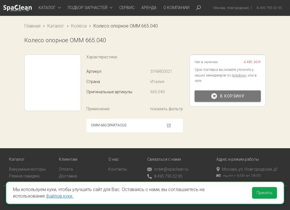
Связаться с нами (164, 155)
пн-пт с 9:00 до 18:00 (238, 171)
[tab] (49, 8)
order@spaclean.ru (167, 164)
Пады (14, 178)
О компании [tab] (176, 7)
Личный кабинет (74, 178)
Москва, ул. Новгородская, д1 (247, 164)
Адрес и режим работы (237, 155)
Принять (264, 192)
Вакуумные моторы (27, 164)
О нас (113, 155)
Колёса (79, 26)
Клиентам (68, 155)
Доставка (68, 171)
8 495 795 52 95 (164, 171)
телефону (239, 75)
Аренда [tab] (149, 7)
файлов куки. (59, 196)
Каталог (55, 26)
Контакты (117, 164)
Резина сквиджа (24, 171)
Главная (32, 26)
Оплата (66, 164)
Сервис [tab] (127, 7)
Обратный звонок (164, 179)
